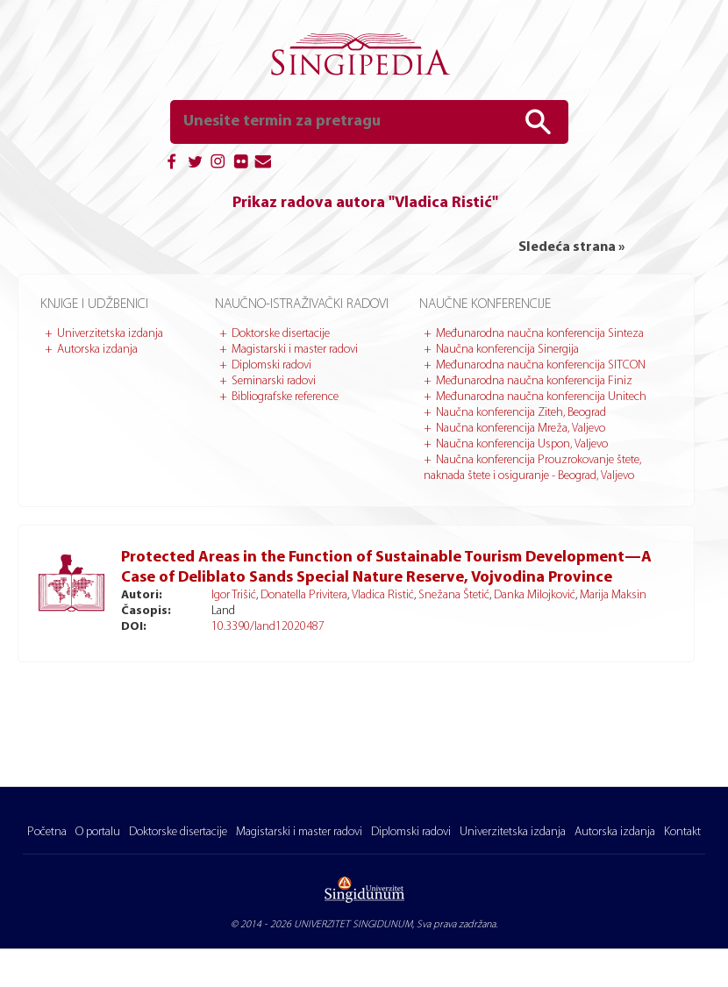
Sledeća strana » (571, 247)
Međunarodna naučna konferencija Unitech (541, 397)
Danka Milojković (534, 595)
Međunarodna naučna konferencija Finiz (534, 381)
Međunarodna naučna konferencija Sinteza (540, 333)
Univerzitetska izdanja (110, 333)
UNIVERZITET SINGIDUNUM (353, 924)
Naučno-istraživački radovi (302, 304)
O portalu (97, 832)
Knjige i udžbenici (94, 304)
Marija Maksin (613, 595)
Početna (47, 832)
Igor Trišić (233, 595)
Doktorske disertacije (281, 333)
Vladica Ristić (383, 595)
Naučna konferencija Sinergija (507, 349)
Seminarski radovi (274, 381)
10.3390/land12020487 (268, 626)
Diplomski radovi (271, 365)
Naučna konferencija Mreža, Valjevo (520, 428)
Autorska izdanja (97, 349)
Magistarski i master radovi (295, 349)
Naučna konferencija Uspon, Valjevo (522, 444)
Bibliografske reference (285, 397)
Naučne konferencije (485, 304)
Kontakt (682, 832)
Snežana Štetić (453, 595)
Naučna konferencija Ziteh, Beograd (521, 412)
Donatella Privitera (304, 595)
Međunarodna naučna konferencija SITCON (541, 365)
